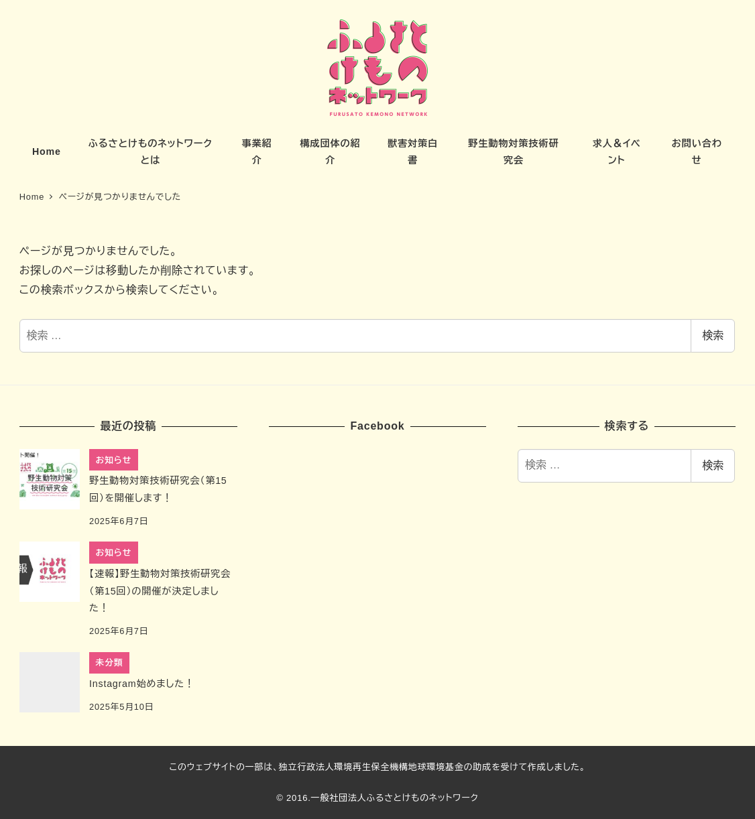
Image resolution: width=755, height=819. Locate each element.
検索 (712, 335)
